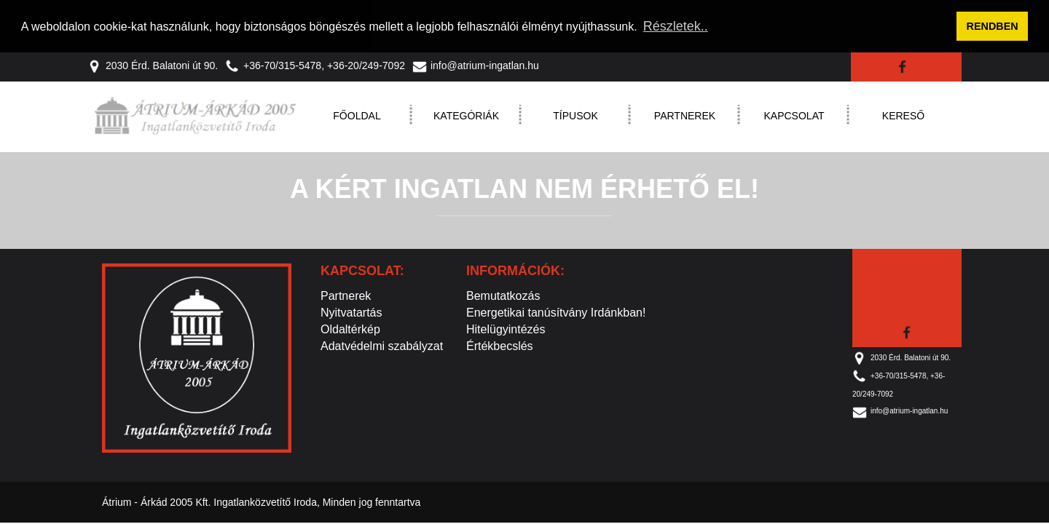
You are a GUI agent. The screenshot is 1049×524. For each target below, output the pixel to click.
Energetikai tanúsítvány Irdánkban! (555, 311)
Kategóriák (466, 114)
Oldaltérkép (350, 328)
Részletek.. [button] (675, 26)
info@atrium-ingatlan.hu (475, 64)
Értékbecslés (499, 344)
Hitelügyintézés (506, 328)
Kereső (903, 114)
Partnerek (684, 114)
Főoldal (356, 114)
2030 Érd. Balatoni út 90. (152, 64)
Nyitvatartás (351, 311)
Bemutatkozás (503, 294)
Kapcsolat (794, 114)
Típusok (575, 114)
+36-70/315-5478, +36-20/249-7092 (315, 64)
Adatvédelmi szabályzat (382, 344)
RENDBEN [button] (992, 26)
